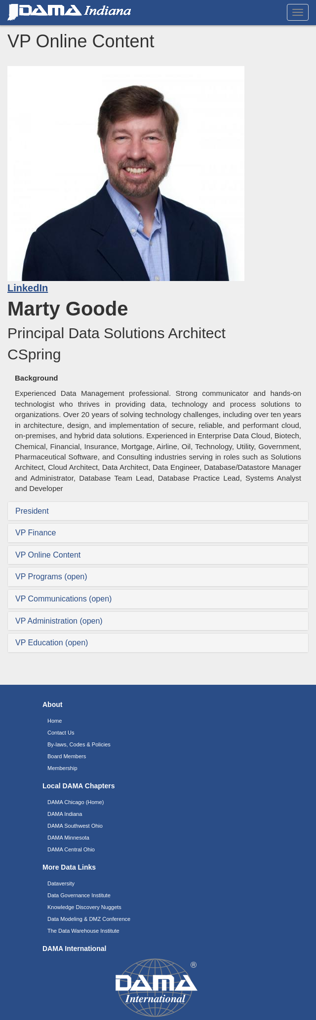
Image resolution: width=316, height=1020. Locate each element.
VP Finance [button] (35, 532)
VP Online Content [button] (47, 555)
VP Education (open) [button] (51, 642)
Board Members (66, 756)
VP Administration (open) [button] (59, 621)
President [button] (32, 511)
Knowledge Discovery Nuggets (84, 907)
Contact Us (60, 733)
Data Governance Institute (79, 895)
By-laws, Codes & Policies (79, 744)
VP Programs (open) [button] (51, 576)
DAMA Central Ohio (71, 849)
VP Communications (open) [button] (63, 599)
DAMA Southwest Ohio (75, 826)
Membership (62, 768)
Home (54, 721)
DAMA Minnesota (68, 838)
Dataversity (61, 883)
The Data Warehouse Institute (83, 931)
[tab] (158, 511)
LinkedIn (27, 287)
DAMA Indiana (64, 814)
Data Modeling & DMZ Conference (88, 919)
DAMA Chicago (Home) (75, 802)
